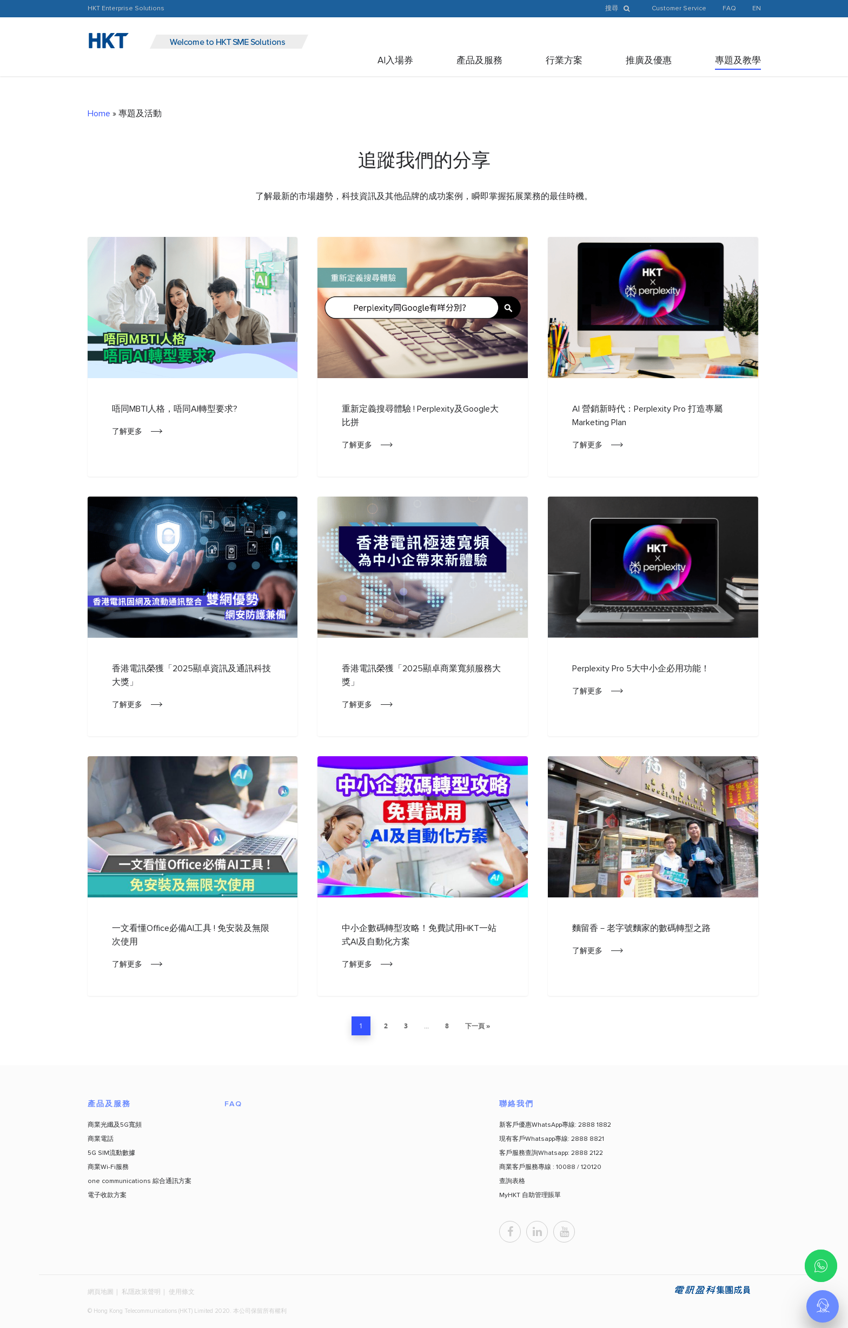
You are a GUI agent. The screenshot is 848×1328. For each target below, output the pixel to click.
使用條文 (182, 1291)
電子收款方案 (107, 1195)
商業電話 (101, 1139)
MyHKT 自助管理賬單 (530, 1195)
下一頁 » (477, 1025)
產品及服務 (479, 60)
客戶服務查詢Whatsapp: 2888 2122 (551, 1153)
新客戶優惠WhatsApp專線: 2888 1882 (555, 1125)
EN (756, 8)
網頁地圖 (101, 1291)
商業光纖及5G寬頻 (115, 1125)
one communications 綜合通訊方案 (139, 1181)
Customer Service (679, 8)
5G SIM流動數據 (111, 1153)
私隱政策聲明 (141, 1291)
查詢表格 (512, 1181)
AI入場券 (395, 60)
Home (99, 113)
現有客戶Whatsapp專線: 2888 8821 (551, 1139)
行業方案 (564, 60)
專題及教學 (738, 60)
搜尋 (620, 8)
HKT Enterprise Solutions (126, 8)
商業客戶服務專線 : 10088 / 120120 (550, 1167)
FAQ (729, 8)
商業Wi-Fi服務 (108, 1167)
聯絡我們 (516, 1104)
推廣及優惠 (649, 60)
